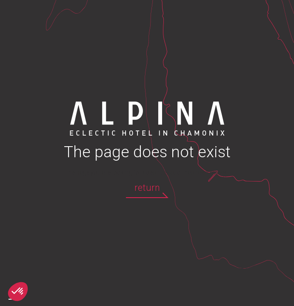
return (147, 187)
